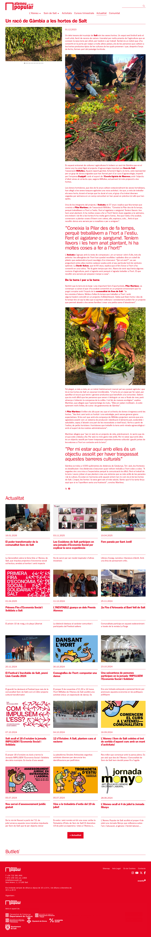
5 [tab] (31, 63)
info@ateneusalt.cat (13, 880)
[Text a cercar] (134, 6)
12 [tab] (42, 63)
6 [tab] (32, 63)
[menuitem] (35, 13)
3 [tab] (27, 63)
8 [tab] (36, 63)
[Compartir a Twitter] (66, 489)
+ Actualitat (75, 836)
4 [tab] (29, 63)
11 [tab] (41, 63)
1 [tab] (24, 63)
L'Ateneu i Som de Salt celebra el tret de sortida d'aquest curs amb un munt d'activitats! (123, 742)
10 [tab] (39, 63)
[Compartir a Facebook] (69, 489)
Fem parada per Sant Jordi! (116, 542)
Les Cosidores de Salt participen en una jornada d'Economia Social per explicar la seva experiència (73, 545)
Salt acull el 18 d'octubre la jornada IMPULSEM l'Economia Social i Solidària (25, 742)
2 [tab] (26, 63)
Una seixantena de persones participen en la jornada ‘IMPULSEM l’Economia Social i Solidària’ (122, 676)
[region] (33, 45)
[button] (144, 6)
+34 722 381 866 (14, 876)
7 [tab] (34, 63)
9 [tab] (37, 63)
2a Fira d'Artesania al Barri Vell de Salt (123, 607)
